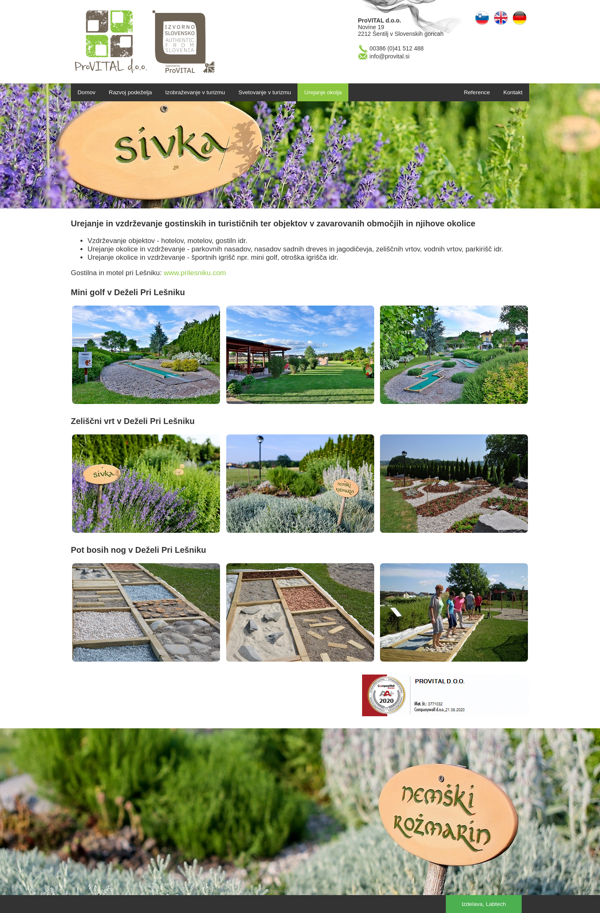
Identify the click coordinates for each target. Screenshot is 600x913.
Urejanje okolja (323, 92)
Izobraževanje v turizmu (195, 92)
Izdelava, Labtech (484, 904)
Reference (477, 92)
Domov (86, 92)
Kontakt (512, 92)
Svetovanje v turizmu (264, 92)
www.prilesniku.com (195, 273)
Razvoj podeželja (130, 92)
